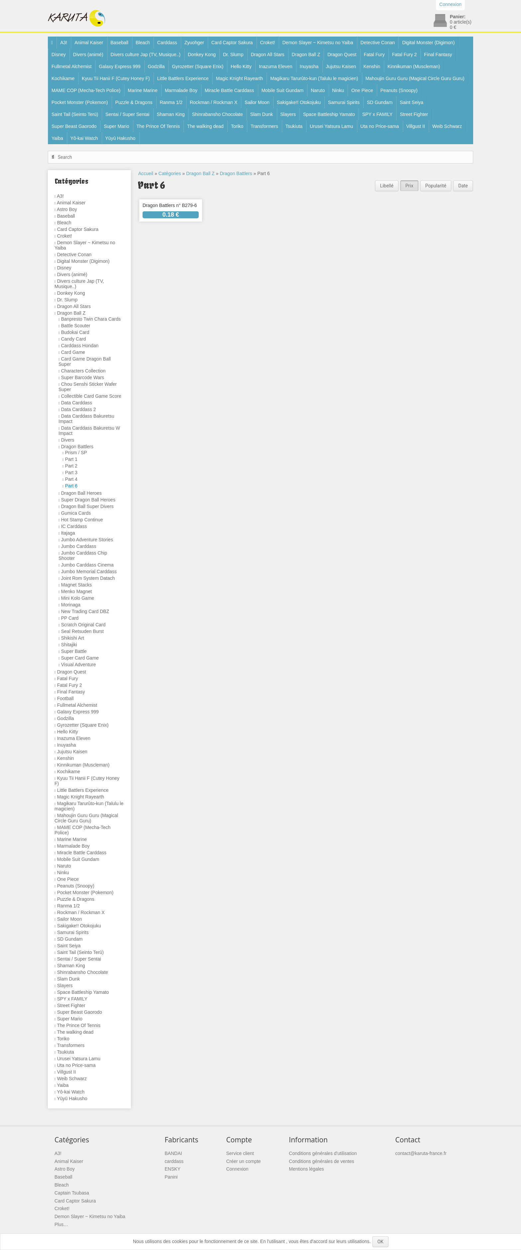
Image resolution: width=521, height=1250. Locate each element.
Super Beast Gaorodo (74, 126)
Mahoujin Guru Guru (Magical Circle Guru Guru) (415, 78)
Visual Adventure (78, 664)
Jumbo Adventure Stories (87, 539)
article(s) (460, 22)
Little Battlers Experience (183, 78)
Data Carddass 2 (78, 409)
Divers (67, 440)
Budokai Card (75, 332)
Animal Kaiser (88, 42)
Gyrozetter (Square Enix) (197, 66)
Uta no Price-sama (380, 126)
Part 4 (71, 479)
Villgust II (415, 126)
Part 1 (71, 459)
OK (380, 1241)
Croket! (267, 42)
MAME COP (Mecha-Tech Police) (86, 90)
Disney (59, 54)
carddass (174, 1161)
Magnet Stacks (76, 584)
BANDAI (173, 1153)
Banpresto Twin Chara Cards (91, 319)
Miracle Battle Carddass (229, 90)
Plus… (61, 1224)
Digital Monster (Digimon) (428, 42)
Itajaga (68, 533)
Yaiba (57, 138)
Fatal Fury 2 (404, 54)
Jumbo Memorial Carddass (89, 571)
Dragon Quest (341, 54)
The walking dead (205, 126)
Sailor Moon (257, 102)
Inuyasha (309, 66)
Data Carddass (76, 402)
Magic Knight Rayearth (239, 78)
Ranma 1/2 (171, 102)
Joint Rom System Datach (88, 578)
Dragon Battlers (77, 446)
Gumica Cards (76, 513)
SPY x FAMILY (377, 114)
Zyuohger (194, 42)
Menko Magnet (76, 591)
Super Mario (116, 126)
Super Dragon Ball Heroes (88, 499)
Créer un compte (243, 1161)
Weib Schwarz (447, 126)
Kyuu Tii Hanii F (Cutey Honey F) (116, 78)
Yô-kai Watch (84, 138)
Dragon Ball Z (306, 54)
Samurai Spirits (344, 102)
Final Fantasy (438, 54)
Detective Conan (378, 42)
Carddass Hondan (80, 345)
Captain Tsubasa (71, 1193)
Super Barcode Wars (82, 377)
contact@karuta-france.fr (421, 1153)
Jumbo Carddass (78, 546)
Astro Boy (67, 209)
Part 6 (71, 485)
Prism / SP (76, 452)
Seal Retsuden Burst (82, 631)
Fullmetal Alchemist (72, 66)
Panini (171, 1177)
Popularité (435, 185)
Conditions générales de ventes (321, 1161)
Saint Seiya (411, 102)
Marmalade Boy (181, 90)
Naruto (318, 90)
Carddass (167, 42)
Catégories (169, 173)
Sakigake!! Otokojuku (299, 102)
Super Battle (74, 651)
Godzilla (156, 66)
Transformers (264, 126)
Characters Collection (83, 370)
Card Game (73, 352)
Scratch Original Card (83, 624)
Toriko (237, 126)
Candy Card (73, 339)
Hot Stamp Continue (82, 519)
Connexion (237, 1169)
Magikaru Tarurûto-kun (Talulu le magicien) (314, 78)
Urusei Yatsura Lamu (331, 126)
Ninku (338, 90)
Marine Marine (142, 90)
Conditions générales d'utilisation (323, 1153)
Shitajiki (69, 644)
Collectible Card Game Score (91, 396)
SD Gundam (379, 102)
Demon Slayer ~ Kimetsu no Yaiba (317, 42)
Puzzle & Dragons (134, 102)
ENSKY (172, 1169)
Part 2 (71, 466)
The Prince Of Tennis (158, 126)
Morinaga (70, 604)
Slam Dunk (261, 114)
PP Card (70, 618)
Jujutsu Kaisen (341, 66)
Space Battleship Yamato (329, 114)
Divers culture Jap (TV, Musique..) (145, 54)
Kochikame (63, 78)
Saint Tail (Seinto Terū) (75, 114)
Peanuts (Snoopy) (399, 90)
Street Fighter (414, 114)
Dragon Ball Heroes (81, 493)
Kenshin (372, 66)
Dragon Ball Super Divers (87, 506)
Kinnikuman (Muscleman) (413, 66)
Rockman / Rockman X (213, 102)
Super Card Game (80, 658)
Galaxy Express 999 (120, 66)
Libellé (386, 185)
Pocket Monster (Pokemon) (80, 102)
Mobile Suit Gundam (282, 90)
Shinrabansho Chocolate (217, 114)
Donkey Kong (202, 54)
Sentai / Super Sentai (127, 114)
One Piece (362, 90)
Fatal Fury (374, 54)
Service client (240, 1153)
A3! (63, 42)
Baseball (120, 42)
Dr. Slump (233, 54)
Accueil (145, 173)
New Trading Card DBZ (85, 611)
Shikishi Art (72, 638)
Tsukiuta (293, 126)
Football (65, 698)
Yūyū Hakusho (120, 138)
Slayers (288, 114)
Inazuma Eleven (275, 66)
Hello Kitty (241, 66)
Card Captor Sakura (232, 42)
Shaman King (171, 114)
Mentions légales (306, 1169)
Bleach (143, 42)
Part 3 (71, 472)
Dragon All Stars (267, 54)
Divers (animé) (88, 54)
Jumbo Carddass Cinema (87, 565)
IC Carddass (74, 526)
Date (463, 185)
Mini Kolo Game (77, 598)
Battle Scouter (75, 325)
